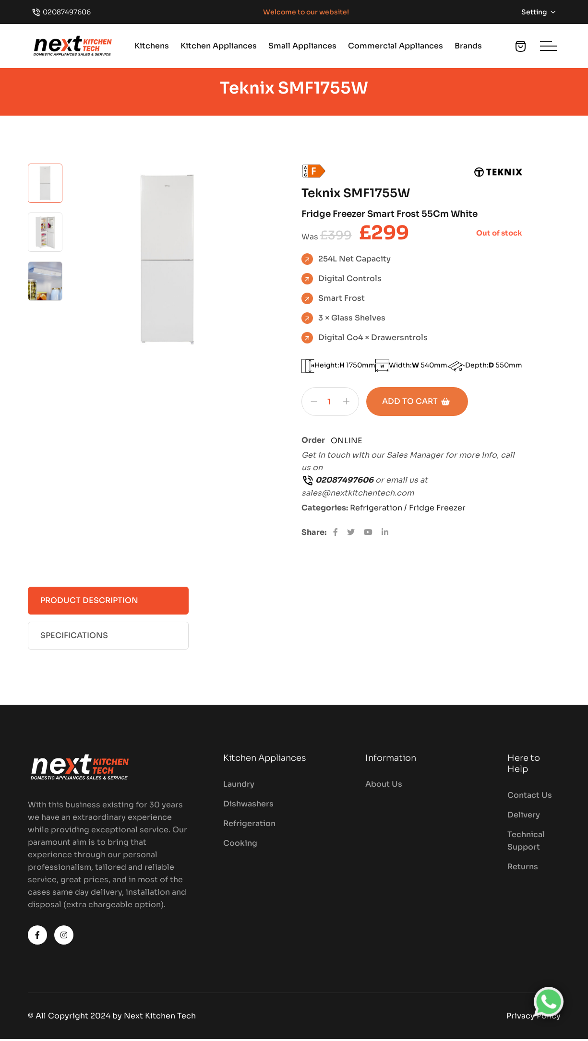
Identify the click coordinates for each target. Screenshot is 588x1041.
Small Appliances (302, 46)
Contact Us (529, 798)
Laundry (238, 786)
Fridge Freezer (437, 510)
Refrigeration (249, 826)
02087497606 (67, 12)
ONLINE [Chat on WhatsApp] (346, 443)
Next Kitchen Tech (160, 1018)
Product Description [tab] (89, 602)
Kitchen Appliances (218, 46)
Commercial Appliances (395, 46)
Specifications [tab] (74, 637)
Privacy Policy (533, 1018)
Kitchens (151, 46)
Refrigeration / (379, 510)
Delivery (523, 817)
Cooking (240, 845)
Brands (468, 46)
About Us (383, 786)
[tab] (45, 184)
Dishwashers (248, 806)
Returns (522, 869)
